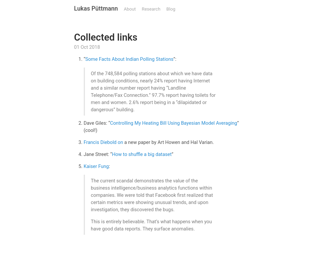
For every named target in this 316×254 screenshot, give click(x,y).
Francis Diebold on (104, 142)
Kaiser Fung (96, 166)
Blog (170, 9)
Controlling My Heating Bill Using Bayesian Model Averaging (173, 123)
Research (151, 9)
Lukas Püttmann (96, 8)
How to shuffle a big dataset (142, 154)
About (130, 9)
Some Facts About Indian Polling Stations (129, 59)
